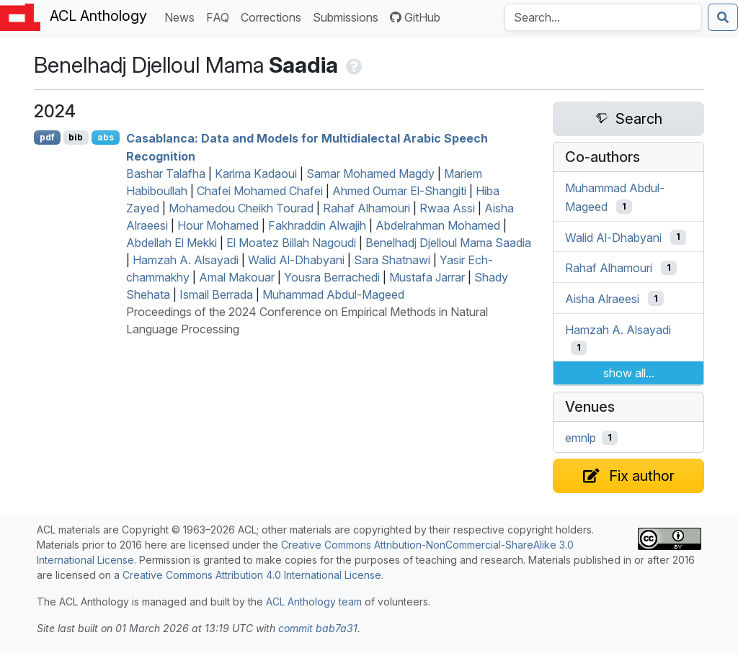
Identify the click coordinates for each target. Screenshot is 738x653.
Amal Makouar (237, 277)
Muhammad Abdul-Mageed (333, 294)
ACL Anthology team (314, 601)
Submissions (348, 16)
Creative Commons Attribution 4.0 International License (252, 575)
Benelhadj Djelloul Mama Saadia (448, 242)
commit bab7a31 (317, 628)
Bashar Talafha (165, 173)
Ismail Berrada (216, 294)
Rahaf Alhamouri (366, 208)
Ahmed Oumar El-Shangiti (399, 191)
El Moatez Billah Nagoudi (291, 242)
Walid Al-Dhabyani (296, 260)
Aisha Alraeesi (602, 299)
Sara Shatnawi (392, 260)
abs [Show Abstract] (105, 137)
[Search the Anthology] (603, 17)
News (182, 16)
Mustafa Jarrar (427, 277)
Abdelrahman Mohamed (437, 225)
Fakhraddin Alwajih (317, 225)
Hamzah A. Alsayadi (186, 260)
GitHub (415, 17)
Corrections (274, 16)
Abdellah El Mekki (171, 242)
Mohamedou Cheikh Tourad (241, 208)
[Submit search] (723, 17)
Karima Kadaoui (256, 173)
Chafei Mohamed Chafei (260, 191)
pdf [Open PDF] (47, 137)
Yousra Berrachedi (332, 277)
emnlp (580, 438)
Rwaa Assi (447, 208)
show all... (628, 373)
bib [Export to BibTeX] (75, 137)
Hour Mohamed (218, 225)
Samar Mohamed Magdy (370, 173)
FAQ (220, 16)
